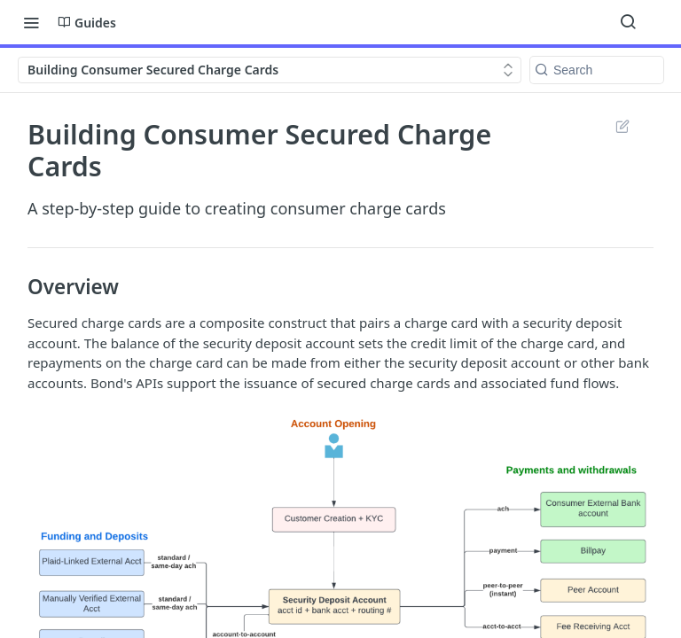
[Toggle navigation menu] (31, 22)
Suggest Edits (622, 126)
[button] (340, 619)
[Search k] (596, 70)
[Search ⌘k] (627, 22)
